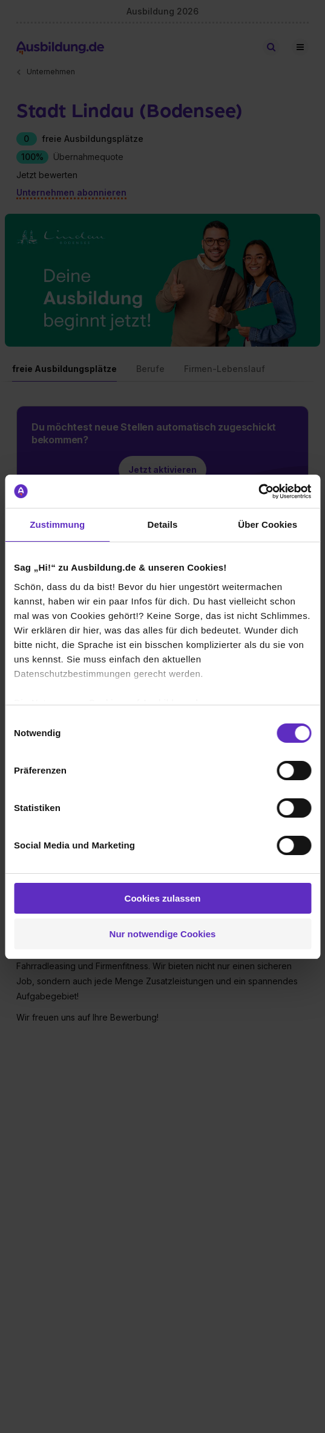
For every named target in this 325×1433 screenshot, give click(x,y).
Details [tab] (163, 524)
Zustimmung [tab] (57, 524)
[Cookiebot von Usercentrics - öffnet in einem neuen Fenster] (258, 491)
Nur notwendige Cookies (163, 934)
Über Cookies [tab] (267, 524)
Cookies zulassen (163, 898)
